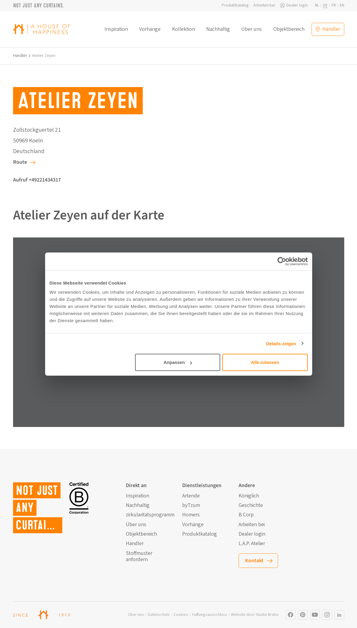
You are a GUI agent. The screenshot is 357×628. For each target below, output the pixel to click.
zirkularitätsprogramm (150, 515)
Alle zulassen (265, 362)
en (342, 5)
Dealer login (297, 5)
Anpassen (178, 362)
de (325, 5)
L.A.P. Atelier (252, 543)
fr (333, 5)
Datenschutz (159, 614)
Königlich (249, 496)
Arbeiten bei (264, 5)
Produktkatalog (235, 5)
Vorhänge (150, 29)
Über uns (251, 29)
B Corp (246, 515)
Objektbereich (288, 29)
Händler (20, 55)
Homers (191, 515)
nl (317, 5)
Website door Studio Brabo (255, 614)
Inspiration (116, 29)
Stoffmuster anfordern (139, 556)
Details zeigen (281, 343)
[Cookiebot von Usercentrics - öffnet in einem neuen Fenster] (282, 261)
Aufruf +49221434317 (37, 180)
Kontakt (254, 560)
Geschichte (251, 505)
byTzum (191, 505)
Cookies (181, 614)
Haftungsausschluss (209, 614)
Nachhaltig (218, 29)
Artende (191, 496)
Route (20, 162)
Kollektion (183, 29)
